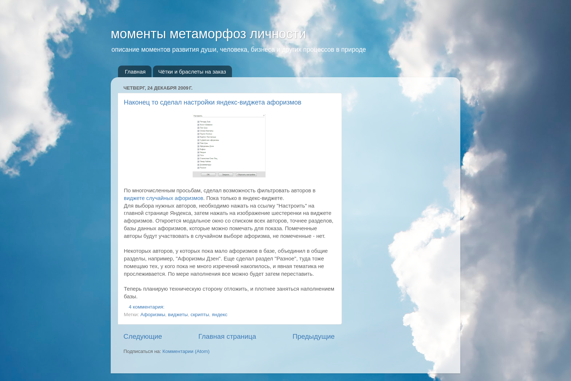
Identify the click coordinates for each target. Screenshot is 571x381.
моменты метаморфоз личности (208, 33)
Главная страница (227, 336)
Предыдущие (313, 336)
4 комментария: (147, 307)
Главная (135, 71)
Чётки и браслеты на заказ (192, 71)
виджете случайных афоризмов (163, 198)
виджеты (178, 314)
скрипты (199, 314)
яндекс (220, 314)
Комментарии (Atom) (185, 351)
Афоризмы (153, 314)
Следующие (142, 336)
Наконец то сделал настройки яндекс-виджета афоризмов (213, 102)
